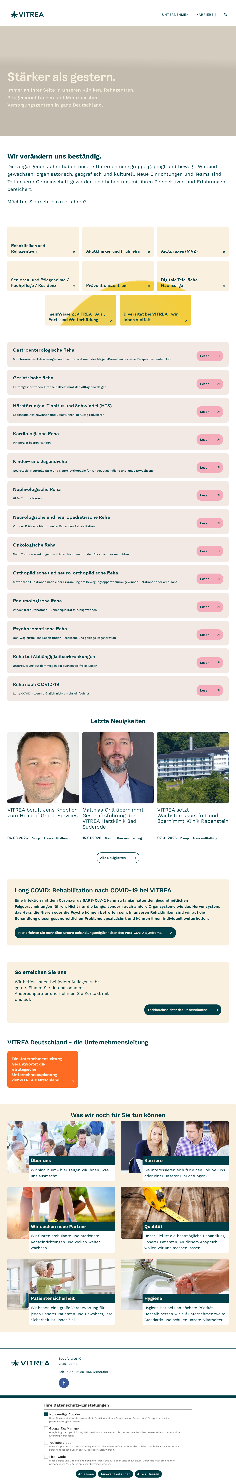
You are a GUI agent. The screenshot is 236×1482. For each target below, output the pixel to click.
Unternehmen (175, 14)
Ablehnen (86, 1474)
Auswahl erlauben (116, 1474)
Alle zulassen (148, 1474)
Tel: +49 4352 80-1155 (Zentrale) (83, 1372)
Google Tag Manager (118, 1432)
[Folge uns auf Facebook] (64, 1383)
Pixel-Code (118, 1460)
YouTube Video (118, 1446)
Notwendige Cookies (118, 1417)
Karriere (205, 14)
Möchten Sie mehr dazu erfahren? (47, 201)
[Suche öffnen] (225, 14)
